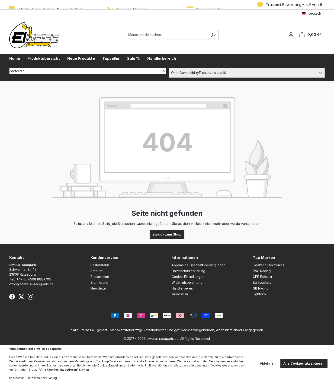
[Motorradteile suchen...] (167, 34)
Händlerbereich (184, 288)
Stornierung (99, 282)
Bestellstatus (99, 265)
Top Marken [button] (264, 257)
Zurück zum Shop (167, 234)
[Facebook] (12, 296)
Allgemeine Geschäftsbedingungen (198, 265)
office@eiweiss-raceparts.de (31, 284)
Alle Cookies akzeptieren (303, 363)
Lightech (259, 294)
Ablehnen (268, 363)
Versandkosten (155, 330)
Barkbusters (262, 282)
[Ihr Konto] (290, 34)
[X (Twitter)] (21, 296)
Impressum (180, 294)
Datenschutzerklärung (188, 271)
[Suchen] (213, 34)
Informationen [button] (185, 257)
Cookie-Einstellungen (188, 277)
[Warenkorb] (310, 34)
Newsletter (98, 288)
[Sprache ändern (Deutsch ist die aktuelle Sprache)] (313, 13)
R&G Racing (262, 271)
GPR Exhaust (262, 277)
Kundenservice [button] (104, 257)
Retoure (96, 271)
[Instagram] (30, 296)
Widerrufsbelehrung (187, 282)
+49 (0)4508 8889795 (33, 279)
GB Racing (261, 288)
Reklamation (99, 277)
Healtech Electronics (268, 265)
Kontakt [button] (16, 257)
